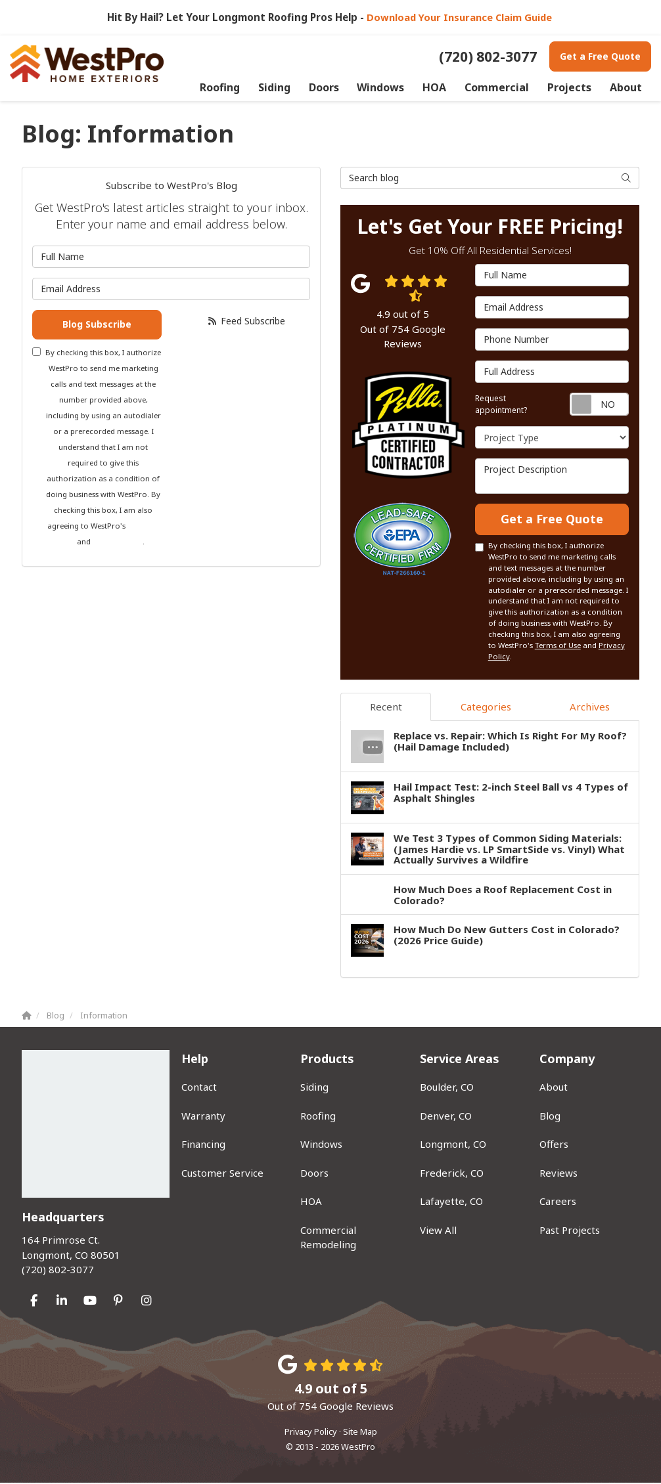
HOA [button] (440, 88)
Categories (486, 707)
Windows (321, 1145)
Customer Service (222, 1173)
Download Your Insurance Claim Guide (461, 17)
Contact (199, 1088)
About (553, 1088)
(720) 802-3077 (92, 1255)
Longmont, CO (453, 1145)
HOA (311, 1202)
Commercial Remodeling (328, 1238)
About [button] (625, 88)
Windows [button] (387, 88)
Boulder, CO (447, 1088)
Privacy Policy (118, 542)
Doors (314, 1173)
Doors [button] (330, 88)
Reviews (558, 1173)
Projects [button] (570, 88)
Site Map (360, 1433)
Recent (386, 707)
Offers (553, 1145)
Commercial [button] (500, 88)
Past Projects (569, 1230)
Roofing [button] (226, 88)
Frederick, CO (452, 1173)
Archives (590, 707)
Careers (557, 1202)
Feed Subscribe (245, 321)
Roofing (318, 1116)
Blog (549, 1116)
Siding (314, 1088)
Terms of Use (558, 646)
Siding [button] (280, 88)
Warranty (203, 1116)
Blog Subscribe (96, 324)
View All (438, 1230)
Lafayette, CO (451, 1202)
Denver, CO (446, 1116)
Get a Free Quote (600, 56)
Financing (203, 1145)
